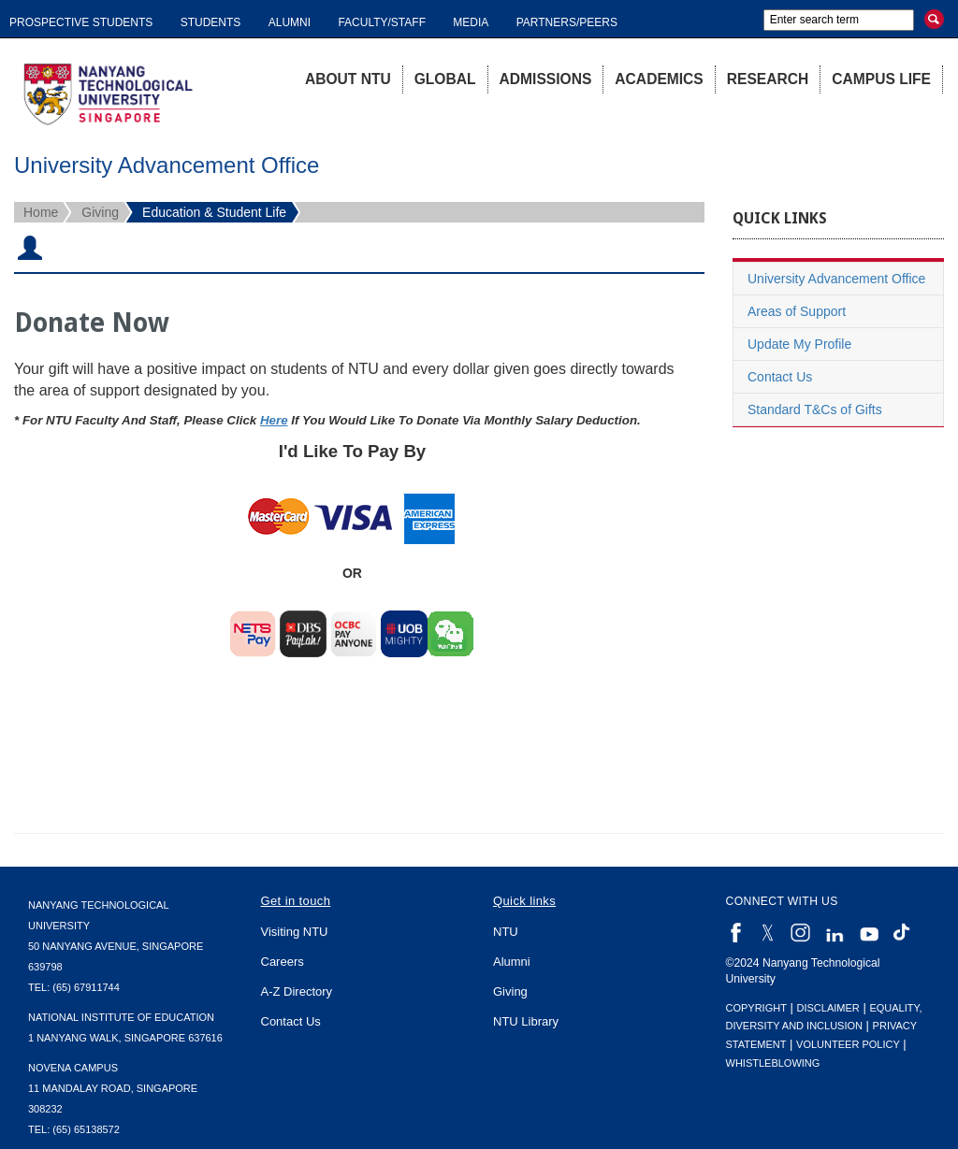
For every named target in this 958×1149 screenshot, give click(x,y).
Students (211, 22)
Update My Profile (799, 344)
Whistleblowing (773, 1063)
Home (40, 212)
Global (445, 79)
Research (768, 79)
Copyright (756, 1007)
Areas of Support (797, 311)
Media (470, 22)
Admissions (546, 79)
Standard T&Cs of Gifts (815, 409)
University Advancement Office (836, 278)
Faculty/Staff (382, 22)
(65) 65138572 (86, 1129)
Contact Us (780, 376)
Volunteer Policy (848, 1044)
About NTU (348, 79)
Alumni (290, 22)
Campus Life (881, 79)
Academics (659, 79)
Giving (100, 212)
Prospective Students (80, 22)
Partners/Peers (566, 22)
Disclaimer (828, 1007)
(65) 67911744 (86, 987)
